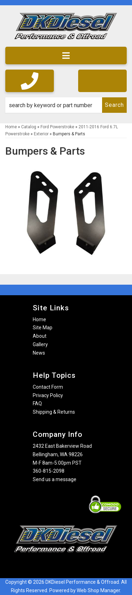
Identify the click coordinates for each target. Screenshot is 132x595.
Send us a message (54, 479)
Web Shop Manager (98, 590)
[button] (66, 105)
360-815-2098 (48, 471)
